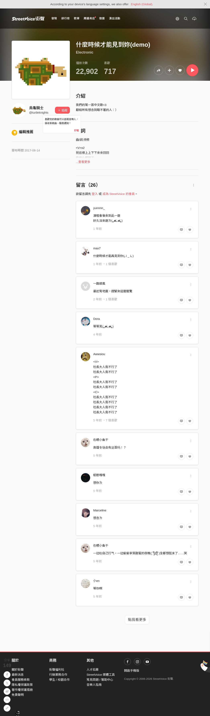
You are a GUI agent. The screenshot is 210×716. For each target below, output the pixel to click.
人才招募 (93, 669)
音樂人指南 (94, 684)
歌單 (77, 18)
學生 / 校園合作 (59, 679)
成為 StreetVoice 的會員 (119, 194)
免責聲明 (18, 694)
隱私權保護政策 (22, 684)
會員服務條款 (21, 679)
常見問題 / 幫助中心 (100, 679)
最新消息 (18, 674)
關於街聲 (18, 669)
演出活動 (114, 18)
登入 (95, 194)
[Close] (205, 4)
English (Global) (141, 4)
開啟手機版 (131, 670)
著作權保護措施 (22, 689)
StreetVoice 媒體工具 (101, 674)
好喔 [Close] (76, 130)
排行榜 (65, 18)
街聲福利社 (56, 669)
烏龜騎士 (36, 108)
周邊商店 (90, 18)
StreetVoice (28, 19)
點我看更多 (137, 620)
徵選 (102, 18)
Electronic (84, 52)
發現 (54, 18)
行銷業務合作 (58, 674)
